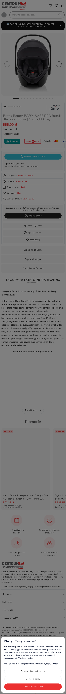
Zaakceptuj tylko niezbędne (33, 671)
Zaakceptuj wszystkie (33, 686)
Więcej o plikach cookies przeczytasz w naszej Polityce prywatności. (31, 664)
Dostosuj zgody (33, 679)
